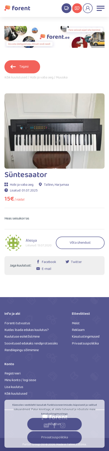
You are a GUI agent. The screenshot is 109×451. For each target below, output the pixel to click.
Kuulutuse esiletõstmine (22, 338)
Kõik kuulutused (15, 79)
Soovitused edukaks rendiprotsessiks (31, 345)
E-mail (46, 270)
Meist (76, 324)
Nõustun (54, 426)
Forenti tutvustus (17, 324)
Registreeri (12, 375)
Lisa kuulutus (13, 388)
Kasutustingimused (85, 338)
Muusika (62, 79)
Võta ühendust (80, 244)
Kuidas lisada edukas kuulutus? (26, 331)
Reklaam (78, 331)
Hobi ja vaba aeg (41, 79)
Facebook (49, 263)
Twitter (76, 263)
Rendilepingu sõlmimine (21, 351)
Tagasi (19, 68)
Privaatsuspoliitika (85, 345)
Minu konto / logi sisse (20, 381)
